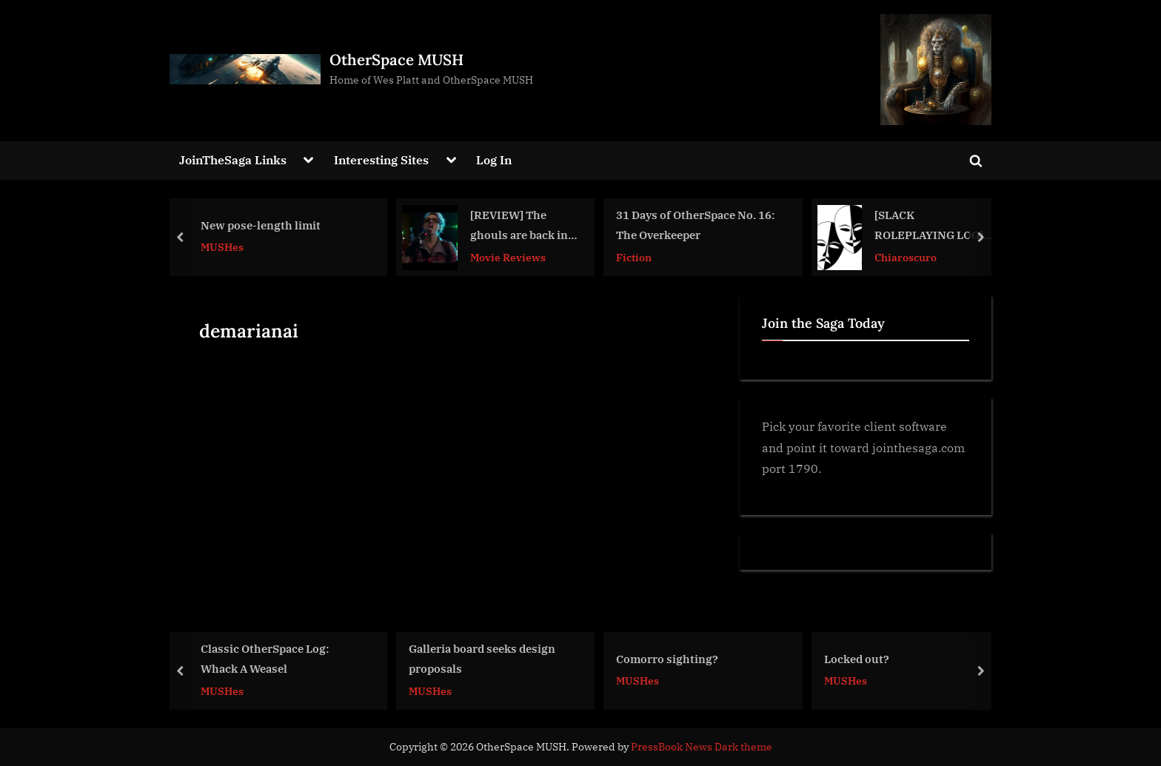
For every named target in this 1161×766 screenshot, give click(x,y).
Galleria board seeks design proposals (482, 658)
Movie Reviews (508, 257)
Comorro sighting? (667, 658)
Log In (494, 159)
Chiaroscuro (905, 257)
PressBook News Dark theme (701, 746)
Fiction (634, 257)
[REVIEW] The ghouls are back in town (519, 227)
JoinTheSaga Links (233, 159)
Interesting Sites (381, 159)
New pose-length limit (261, 225)
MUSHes (222, 248)
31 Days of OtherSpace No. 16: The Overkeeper (695, 225)
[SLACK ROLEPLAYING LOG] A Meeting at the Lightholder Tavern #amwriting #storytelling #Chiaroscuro (933, 227)
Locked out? (856, 658)
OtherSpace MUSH (396, 60)
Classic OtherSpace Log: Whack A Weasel (265, 658)
